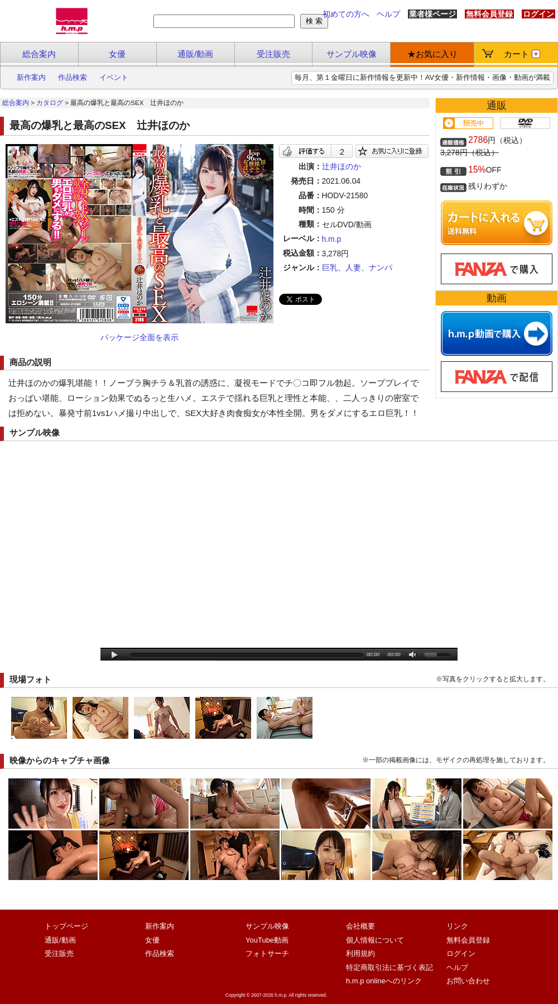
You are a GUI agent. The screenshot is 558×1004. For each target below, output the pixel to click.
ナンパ (380, 267)
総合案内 (39, 54)
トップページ (66, 926)
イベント (113, 77)
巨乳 (330, 267)
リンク (457, 926)
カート (522, 54)
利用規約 (360, 953)
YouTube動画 (267, 940)
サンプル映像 (351, 54)
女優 (117, 54)
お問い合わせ (468, 981)
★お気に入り (432, 54)
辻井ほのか (341, 166)
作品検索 (72, 77)
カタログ (49, 102)
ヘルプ (388, 13)
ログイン (538, 13)
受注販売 (273, 54)
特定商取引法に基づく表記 (389, 967)
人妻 (353, 267)
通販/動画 (195, 54)
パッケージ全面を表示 (139, 337)
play (115, 655)
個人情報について (375, 940)
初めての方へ (346, 13)
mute (413, 655)
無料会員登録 (489, 13)
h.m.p (331, 239)
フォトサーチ (267, 953)
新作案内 (31, 77)
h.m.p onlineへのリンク (384, 981)
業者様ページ (432, 13)
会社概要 (360, 926)
